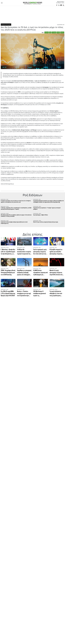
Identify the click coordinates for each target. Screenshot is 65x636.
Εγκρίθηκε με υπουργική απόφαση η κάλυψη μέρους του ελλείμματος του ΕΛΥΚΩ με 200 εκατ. (24, 272)
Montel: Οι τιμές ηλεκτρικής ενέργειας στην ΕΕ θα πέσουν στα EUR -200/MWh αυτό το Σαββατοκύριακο (56, 272)
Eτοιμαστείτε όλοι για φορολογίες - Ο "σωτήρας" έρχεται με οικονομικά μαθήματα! (46, 208)
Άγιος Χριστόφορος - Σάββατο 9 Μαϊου (40, 215)
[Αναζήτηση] (63, 5)
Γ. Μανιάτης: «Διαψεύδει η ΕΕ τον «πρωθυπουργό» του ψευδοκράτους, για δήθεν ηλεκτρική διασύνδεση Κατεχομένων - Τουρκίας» (16, 208)
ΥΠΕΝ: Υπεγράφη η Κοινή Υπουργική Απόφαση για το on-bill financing (8, 272)
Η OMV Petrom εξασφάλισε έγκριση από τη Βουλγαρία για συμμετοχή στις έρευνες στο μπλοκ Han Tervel (40, 272)
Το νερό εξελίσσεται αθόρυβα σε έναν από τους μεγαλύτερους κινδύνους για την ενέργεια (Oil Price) (56, 293)
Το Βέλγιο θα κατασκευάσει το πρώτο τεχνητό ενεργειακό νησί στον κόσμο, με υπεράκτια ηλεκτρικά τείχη (24, 252)
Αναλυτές (62, 32)
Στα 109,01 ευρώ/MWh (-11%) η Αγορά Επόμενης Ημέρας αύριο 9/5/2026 (8, 293)
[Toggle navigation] (2, 3)
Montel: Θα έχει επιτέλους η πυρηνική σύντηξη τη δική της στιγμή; (45, 222)
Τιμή (50, 32)
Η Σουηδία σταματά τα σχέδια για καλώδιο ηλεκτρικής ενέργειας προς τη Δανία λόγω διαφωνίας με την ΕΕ (56, 252)
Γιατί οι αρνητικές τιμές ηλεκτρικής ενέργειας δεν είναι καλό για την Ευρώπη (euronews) (40, 252)
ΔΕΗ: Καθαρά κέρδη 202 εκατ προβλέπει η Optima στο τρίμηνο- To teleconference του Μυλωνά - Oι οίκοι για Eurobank (16, 215)
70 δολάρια (54, 32)
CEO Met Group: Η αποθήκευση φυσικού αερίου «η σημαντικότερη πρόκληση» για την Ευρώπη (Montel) (39, 293)
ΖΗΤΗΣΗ (58, 32)
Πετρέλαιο (46, 32)
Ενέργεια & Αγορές (6, 24)
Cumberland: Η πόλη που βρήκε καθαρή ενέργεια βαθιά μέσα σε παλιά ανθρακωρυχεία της (14, 222)
